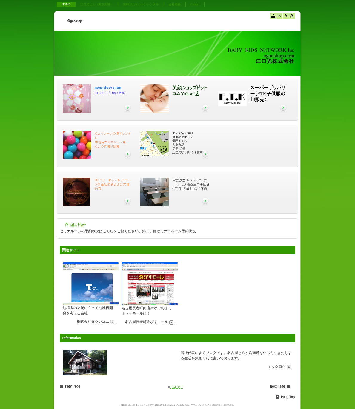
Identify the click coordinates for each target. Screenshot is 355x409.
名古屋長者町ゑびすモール (150, 322)
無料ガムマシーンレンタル (141, 4)
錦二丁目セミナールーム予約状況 (169, 231)
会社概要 (175, 4)
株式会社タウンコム (96, 321)
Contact (194, 4)
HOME (66, 4)
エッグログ (280, 367)
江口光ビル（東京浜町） (96, 4)
